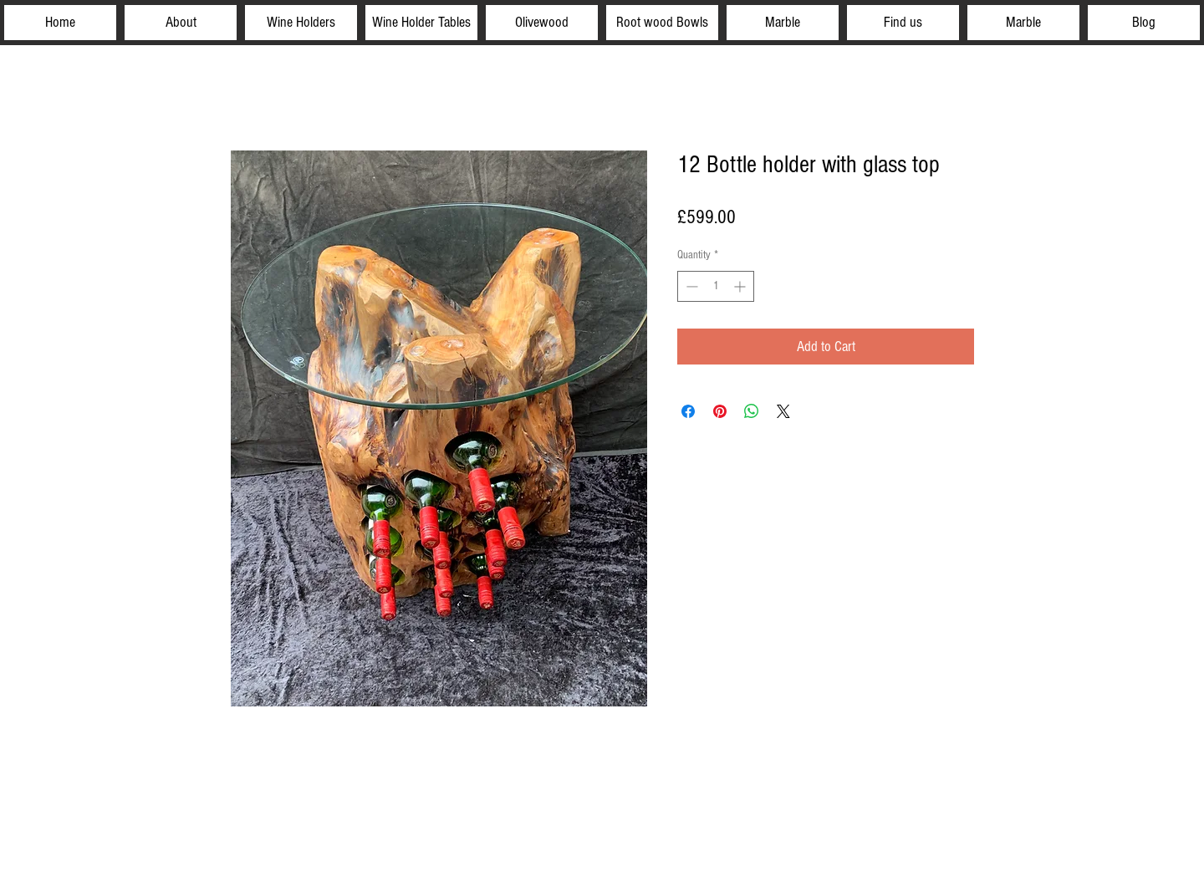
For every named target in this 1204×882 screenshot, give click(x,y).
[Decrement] (690, 286)
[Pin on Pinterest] (720, 411)
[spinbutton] (716, 286)
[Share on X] (783, 411)
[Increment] (741, 286)
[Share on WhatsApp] (752, 411)
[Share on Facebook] (688, 411)
